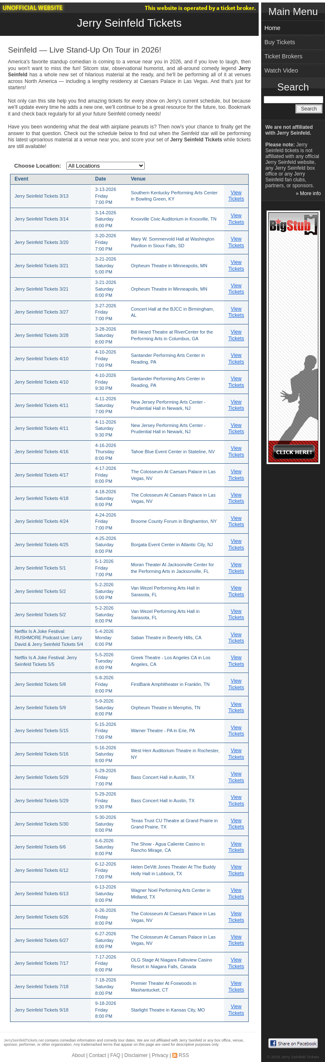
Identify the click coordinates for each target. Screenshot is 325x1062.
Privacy (160, 1055)
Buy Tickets (280, 42)
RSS (184, 1055)
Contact (97, 1055)
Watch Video (281, 70)
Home (272, 28)
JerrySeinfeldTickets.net (24, 1040)
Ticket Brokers (283, 56)
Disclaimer (136, 1055)
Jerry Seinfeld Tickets (129, 23)
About (78, 1055)
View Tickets (236, 196)
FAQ (115, 1055)
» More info (308, 193)
